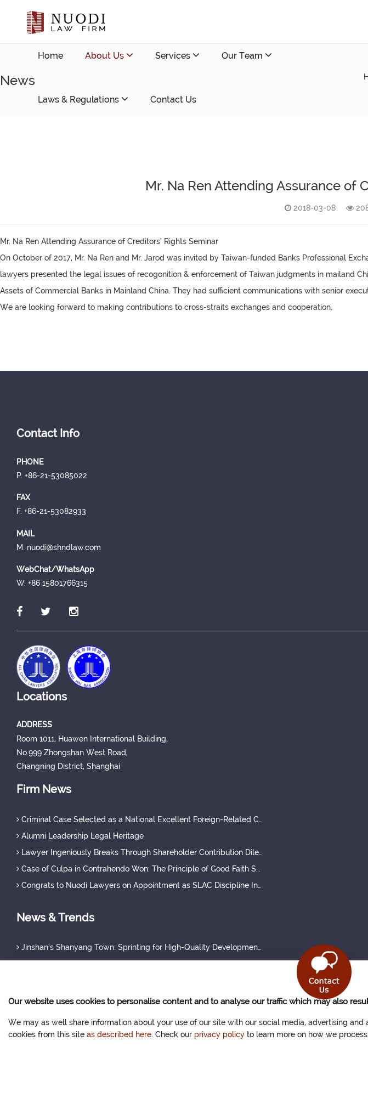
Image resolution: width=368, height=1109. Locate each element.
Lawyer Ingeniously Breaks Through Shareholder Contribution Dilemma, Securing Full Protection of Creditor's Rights (139, 852)
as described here (119, 1034)
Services (177, 55)
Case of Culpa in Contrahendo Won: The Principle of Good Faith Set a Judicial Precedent (139, 868)
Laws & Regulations (83, 99)
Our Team (247, 55)
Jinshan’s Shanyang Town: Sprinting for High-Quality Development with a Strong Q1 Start (139, 947)
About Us (109, 55)
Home (50, 55)
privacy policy (219, 1034)
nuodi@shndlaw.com (102, 143)
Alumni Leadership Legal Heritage (80, 835)
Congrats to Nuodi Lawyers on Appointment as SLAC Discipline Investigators (139, 885)
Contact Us (173, 99)
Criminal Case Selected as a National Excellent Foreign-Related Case (139, 819)
